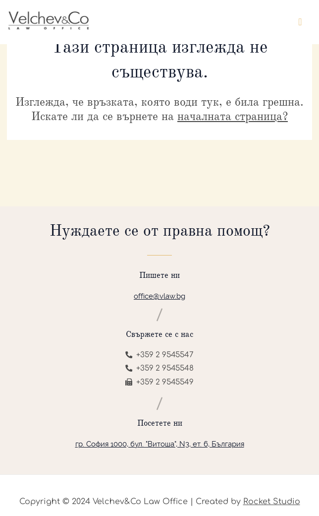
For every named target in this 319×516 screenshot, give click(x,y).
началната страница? (232, 116)
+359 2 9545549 (159, 382)
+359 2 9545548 (159, 368)
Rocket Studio (271, 501)
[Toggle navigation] (300, 22)
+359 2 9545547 (159, 355)
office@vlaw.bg (159, 296)
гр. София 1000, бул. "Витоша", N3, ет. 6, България (159, 444)
